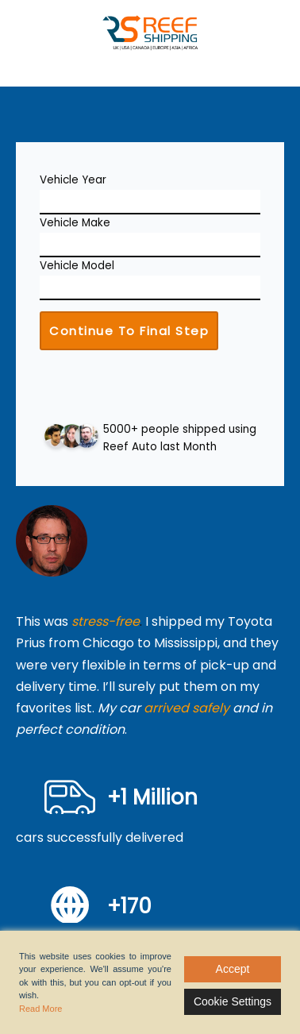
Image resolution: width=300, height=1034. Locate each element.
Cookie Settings (232, 1001)
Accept (233, 969)
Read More (40, 1008)
